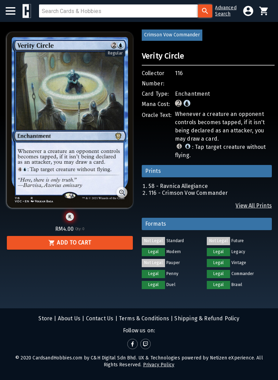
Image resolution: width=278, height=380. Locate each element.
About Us (68, 318)
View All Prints (254, 205)
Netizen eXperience (232, 358)
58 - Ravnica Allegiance (178, 186)
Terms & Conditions (143, 318)
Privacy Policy (158, 365)
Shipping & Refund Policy (206, 318)
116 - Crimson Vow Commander (188, 193)
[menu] (14, 11)
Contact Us (98, 318)
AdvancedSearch (225, 11)
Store (45, 318)
